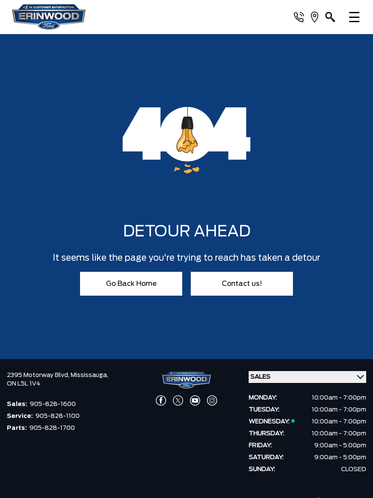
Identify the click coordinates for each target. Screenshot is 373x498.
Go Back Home (131, 283)
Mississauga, (89, 375)
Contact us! (242, 283)
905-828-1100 (57, 416)
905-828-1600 (53, 404)
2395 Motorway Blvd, (39, 375)
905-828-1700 (52, 428)
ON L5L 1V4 (23, 384)
